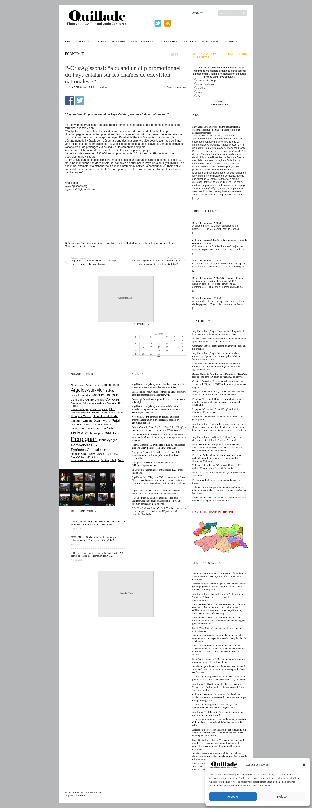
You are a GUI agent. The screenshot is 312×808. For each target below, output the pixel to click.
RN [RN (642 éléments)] (105, 450)
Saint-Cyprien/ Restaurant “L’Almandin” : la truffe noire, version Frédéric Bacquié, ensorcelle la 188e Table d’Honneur (219, 576)
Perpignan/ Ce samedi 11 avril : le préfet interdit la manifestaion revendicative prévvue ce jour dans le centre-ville (216, 402)
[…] (194, 198)
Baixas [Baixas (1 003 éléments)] (110, 390)
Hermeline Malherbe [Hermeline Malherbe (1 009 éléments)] (105, 416)
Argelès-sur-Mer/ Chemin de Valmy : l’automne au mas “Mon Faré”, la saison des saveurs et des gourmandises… (219, 597)
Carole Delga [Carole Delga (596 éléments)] (77, 400)
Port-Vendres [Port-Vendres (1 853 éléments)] (81, 445)
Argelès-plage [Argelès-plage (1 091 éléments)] (110, 384)
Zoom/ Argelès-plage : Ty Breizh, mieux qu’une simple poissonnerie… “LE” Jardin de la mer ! (218, 660)
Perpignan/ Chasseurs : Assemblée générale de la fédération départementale (215, 411)
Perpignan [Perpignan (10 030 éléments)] (84, 439)
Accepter (233, 796)
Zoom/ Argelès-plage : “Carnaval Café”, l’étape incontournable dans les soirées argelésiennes (215, 706)
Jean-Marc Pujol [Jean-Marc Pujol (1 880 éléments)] (106, 420)
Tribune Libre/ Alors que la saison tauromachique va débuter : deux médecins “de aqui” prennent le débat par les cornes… (219, 490)
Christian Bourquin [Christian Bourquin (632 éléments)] (94, 400)
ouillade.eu (78, 792)
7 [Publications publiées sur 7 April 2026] (143, 344)
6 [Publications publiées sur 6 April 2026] (135, 344)
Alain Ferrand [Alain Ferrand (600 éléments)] (77, 385)
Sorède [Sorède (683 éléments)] (105, 460)
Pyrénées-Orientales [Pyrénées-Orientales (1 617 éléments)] (87, 450)
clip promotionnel (95, 243)
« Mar (158, 357)
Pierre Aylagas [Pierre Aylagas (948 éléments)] (108, 440)
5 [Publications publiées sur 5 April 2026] (182, 340)
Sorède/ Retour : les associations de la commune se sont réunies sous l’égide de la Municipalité (219, 499)
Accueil (67, 41)
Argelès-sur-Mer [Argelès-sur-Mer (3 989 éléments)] (87, 390)
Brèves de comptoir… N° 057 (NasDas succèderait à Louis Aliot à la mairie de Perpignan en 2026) (217, 279)
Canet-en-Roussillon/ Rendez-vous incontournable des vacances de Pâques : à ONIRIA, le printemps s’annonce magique (219, 384)
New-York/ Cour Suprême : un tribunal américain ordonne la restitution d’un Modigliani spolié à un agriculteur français (216, 129)
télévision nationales (87, 246)
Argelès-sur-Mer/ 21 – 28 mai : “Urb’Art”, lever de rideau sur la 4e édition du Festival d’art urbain (216, 439)
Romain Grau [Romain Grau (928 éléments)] (79, 453)
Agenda (83, 41)
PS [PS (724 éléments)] (95, 445)
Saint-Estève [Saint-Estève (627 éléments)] (112, 454)
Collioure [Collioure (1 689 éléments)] (112, 399)
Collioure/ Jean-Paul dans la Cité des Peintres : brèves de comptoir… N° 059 (219, 242)
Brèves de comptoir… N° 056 (206, 298)
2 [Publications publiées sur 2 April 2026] (158, 340)
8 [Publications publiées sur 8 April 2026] (151, 344)
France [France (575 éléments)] (104, 412)
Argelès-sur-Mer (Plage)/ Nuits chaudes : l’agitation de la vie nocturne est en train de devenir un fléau (218, 333)
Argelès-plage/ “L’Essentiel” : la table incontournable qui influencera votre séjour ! (218, 713)
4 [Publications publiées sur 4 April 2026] (174, 340)
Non (200, 92)
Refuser (282, 796)
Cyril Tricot (111, 243)
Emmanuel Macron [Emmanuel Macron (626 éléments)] (80, 412)
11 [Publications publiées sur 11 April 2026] (175, 344)
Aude (83, 243)
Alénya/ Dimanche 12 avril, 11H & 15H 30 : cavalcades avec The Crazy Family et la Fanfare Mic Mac (219, 393)
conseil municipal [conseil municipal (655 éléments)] (80, 409)
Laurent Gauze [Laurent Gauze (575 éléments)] (78, 428)
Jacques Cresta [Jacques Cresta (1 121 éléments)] (81, 420)
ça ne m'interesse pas (207, 80)
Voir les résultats (219, 104)
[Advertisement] (125, 202)
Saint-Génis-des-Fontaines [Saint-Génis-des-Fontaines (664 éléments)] (84, 457)
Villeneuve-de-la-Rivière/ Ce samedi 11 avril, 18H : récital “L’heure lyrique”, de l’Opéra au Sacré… (217, 467)
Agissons (75, 243)
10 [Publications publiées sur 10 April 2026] (167, 344)
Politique (189, 41)
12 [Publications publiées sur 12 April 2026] (182, 344)
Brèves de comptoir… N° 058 (206, 260)
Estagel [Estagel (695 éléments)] (95, 412)
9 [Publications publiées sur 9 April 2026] (158, 344)
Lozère (121, 243)
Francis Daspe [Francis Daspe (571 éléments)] (116, 412)
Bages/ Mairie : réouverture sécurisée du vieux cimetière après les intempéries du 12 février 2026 (219, 340)
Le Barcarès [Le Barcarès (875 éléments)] (94, 428)
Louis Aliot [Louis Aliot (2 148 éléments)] (80, 433)
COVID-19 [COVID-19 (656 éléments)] (95, 409)
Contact (197, 13)
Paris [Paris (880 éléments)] (116, 433)
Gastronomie (168, 41)
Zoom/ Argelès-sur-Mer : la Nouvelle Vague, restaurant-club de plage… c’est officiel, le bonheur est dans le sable (219, 722)
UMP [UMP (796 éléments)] (113, 460)
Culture (100, 41)
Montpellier (131, 243)
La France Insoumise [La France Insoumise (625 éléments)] (101, 424)
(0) (198, 198)
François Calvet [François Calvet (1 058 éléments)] (81, 416)
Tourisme (230, 41)
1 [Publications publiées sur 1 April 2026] (151, 340)
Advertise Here (125, 297)
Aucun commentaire (176, 87)
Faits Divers (210, 41)
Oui (199, 96)
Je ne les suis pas (206, 84)
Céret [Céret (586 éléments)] (104, 409)
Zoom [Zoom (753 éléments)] (121, 460)
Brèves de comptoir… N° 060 (206, 223)
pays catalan (144, 243)
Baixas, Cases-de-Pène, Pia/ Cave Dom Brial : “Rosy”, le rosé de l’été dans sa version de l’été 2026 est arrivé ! (219, 375)
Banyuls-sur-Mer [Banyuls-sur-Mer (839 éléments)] (80, 395)
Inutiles (201, 88)
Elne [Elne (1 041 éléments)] (112, 409)
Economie (118, 41)
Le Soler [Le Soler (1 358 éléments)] (109, 428)
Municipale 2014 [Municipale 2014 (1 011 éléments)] (100, 433)
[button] (304, 765)
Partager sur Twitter (79, 100)
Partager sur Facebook (69, 100)
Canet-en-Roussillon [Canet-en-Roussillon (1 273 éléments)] (106, 395)
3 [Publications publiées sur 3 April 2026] (166, 340)
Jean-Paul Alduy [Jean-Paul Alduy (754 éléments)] (80, 424)
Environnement (142, 41)
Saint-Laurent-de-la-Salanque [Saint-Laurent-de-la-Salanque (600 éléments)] (85, 460)
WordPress (83, 795)
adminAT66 (75, 87)
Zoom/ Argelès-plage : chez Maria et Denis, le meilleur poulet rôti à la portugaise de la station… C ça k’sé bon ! (219, 678)
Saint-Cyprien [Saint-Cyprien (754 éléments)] (96, 454)
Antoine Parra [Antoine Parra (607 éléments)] (92, 385)
